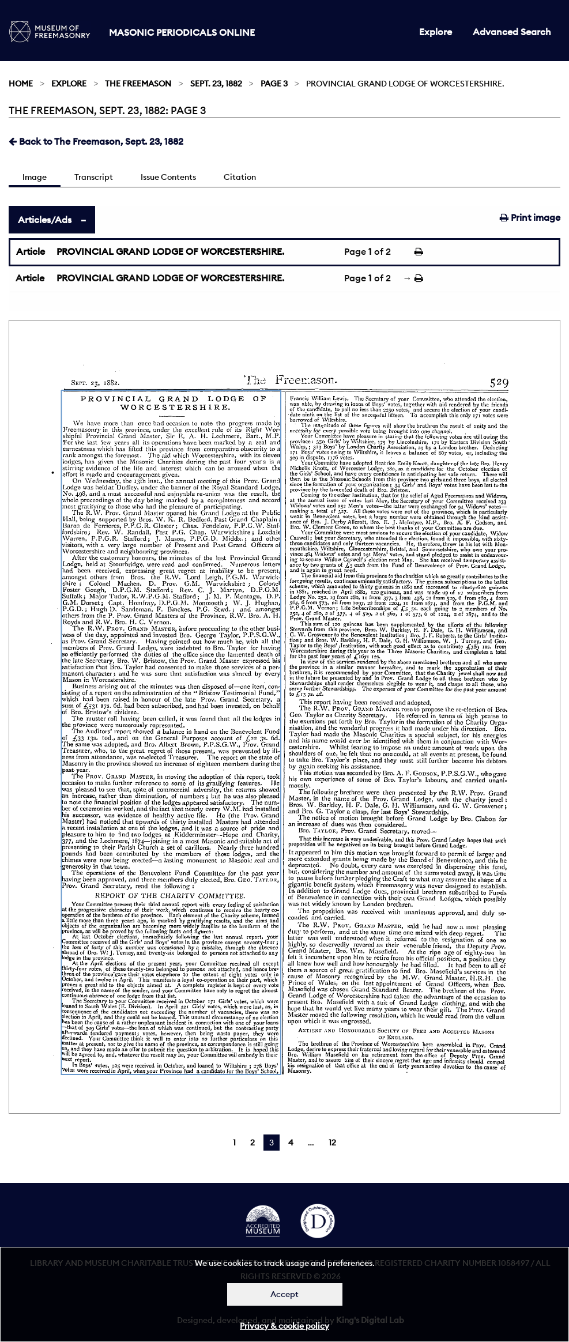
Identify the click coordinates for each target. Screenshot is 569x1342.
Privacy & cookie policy (284, 1326)
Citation (240, 177)
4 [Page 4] (290, 1142)
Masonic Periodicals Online (182, 32)
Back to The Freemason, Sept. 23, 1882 (96, 141)
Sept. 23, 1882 (216, 83)
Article (30, 251)
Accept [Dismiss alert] (284, 1294)
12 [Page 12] (332, 1142)
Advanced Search (512, 31)
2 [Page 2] (252, 1142)
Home (21, 83)
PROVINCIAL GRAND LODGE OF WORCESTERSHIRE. (170, 251)
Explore (435, 31)
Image (34, 177)
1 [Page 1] (234, 1142)
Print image (530, 217)
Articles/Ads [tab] (44, 219)
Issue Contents (168, 177)
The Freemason (138, 83)
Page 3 (274, 83)
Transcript (93, 177)
